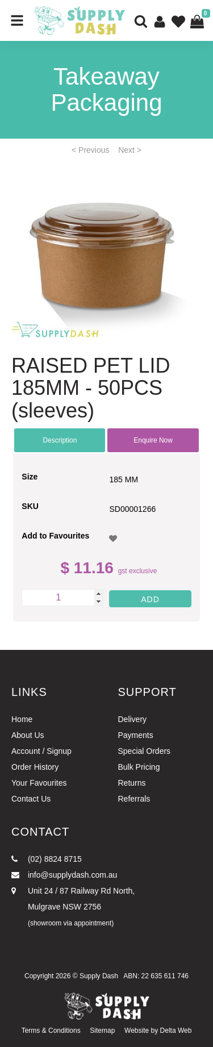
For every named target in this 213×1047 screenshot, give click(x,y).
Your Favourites (39, 782)
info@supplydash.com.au (64, 874)
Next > (129, 150)
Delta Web (176, 1031)
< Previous (91, 150)
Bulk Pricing (139, 766)
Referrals (134, 798)
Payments (135, 735)
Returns (132, 782)
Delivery (132, 719)
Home (21, 719)
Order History (35, 766)
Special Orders (144, 751)
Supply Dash (99, 976)
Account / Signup (41, 751)
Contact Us (31, 798)
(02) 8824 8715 (46, 859)
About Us (27, 735)
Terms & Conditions (51, 1031)
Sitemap (102, 1031)
